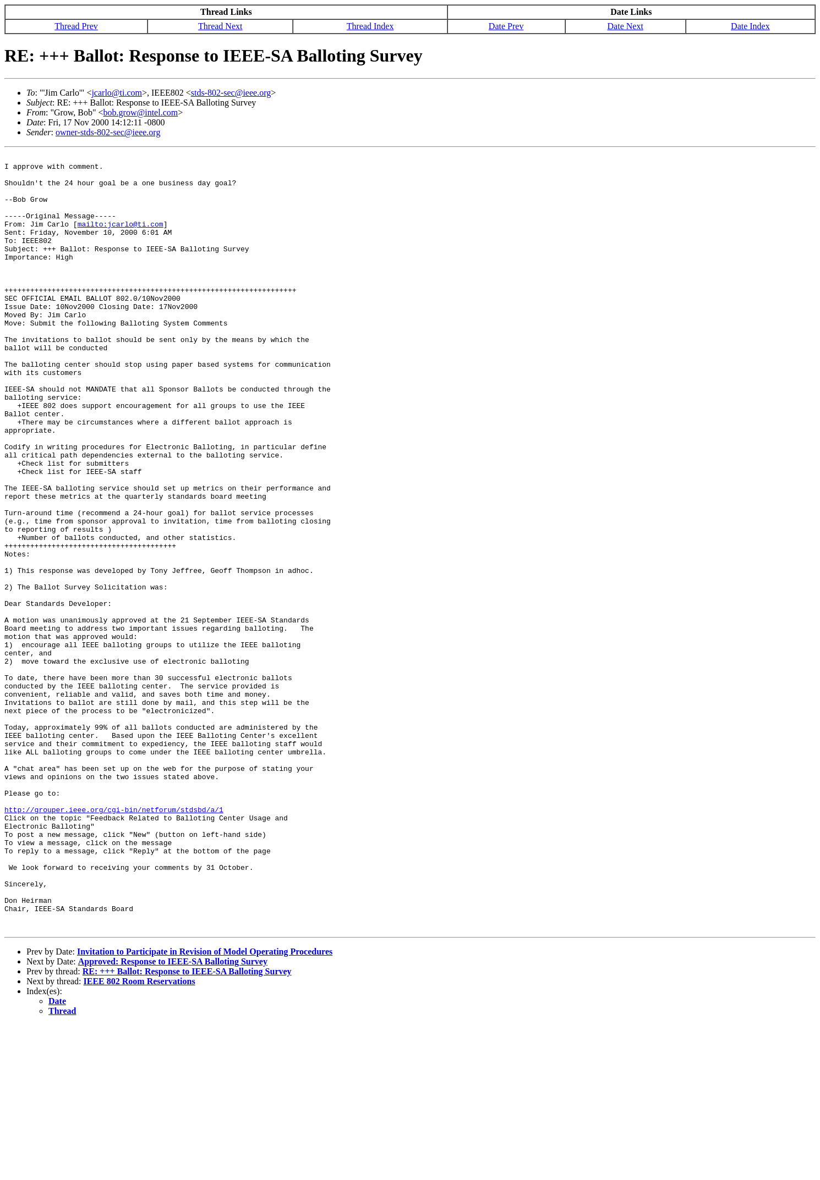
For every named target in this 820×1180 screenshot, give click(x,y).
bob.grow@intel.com (140, 112)
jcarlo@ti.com (116, 92)
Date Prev (506, 26)
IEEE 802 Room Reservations (139, 1136)
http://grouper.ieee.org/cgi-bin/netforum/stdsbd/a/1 (113, 941)
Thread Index (370, 26)
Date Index (750, 26)
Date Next (625, 26)
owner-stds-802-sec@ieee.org (108, 132)
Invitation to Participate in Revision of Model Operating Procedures (204, 1106)
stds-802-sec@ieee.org (231, 92)
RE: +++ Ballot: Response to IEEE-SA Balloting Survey (187, 1126)
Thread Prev (76, 26)
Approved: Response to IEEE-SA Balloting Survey (172, 1116)
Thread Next (220, 26)
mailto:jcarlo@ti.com (120, 239)
